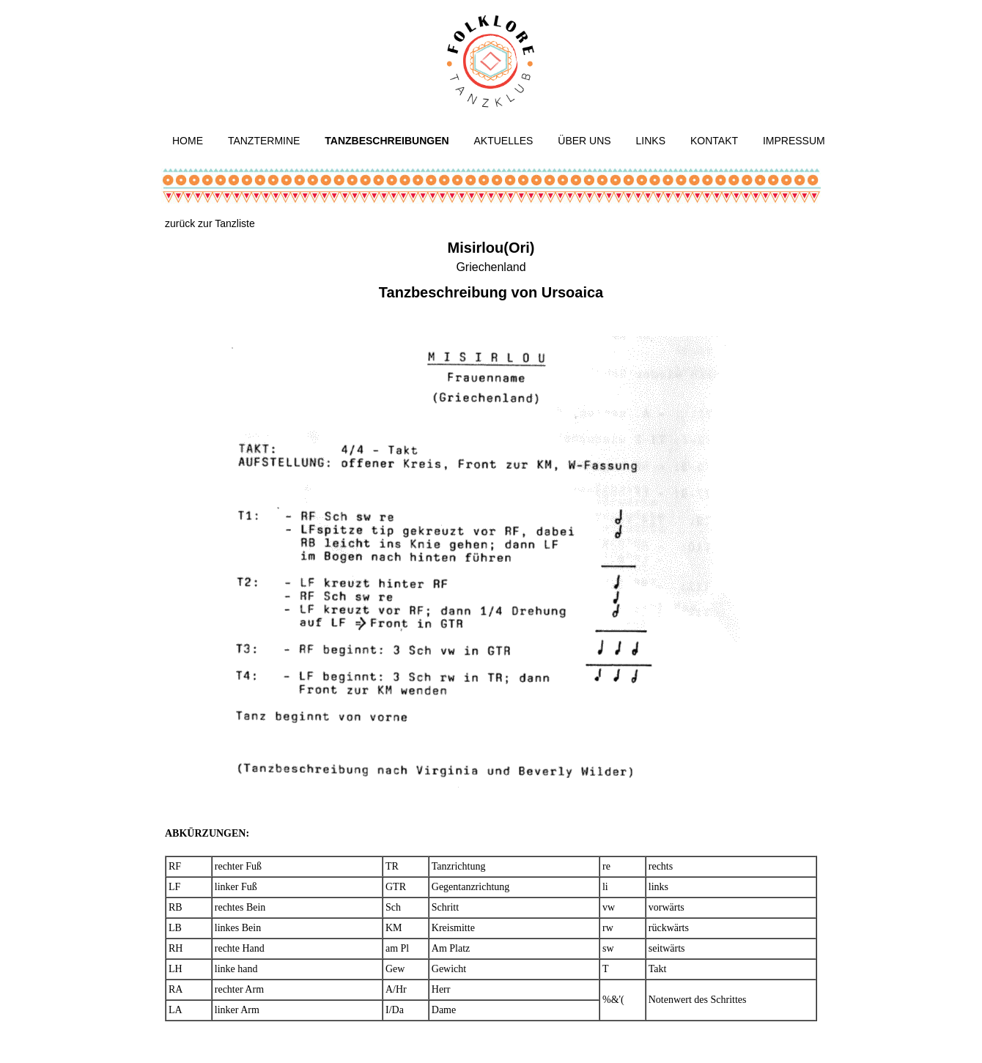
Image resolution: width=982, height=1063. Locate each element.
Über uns (584, 141)
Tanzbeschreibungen (386, 141)
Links (650, 141)
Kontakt (714, 141)
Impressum (794, 141)
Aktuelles (504, 141)
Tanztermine (264, 141)
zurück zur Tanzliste (210, 223)
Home (187, 141)
